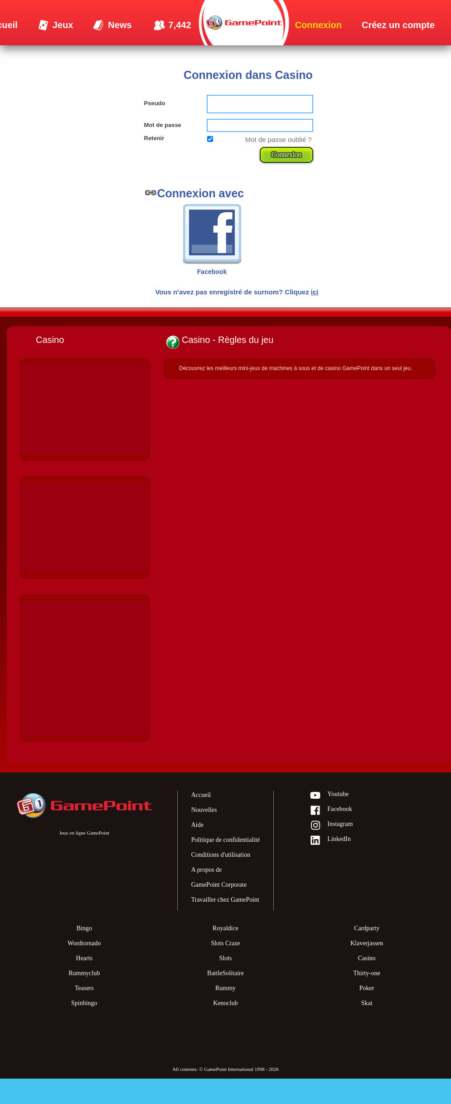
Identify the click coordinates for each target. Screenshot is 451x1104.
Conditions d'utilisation (220, 854)
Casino (367, 958)
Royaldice (225, 928)
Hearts (84, 958)
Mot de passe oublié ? (278, 139)
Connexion (286, 154)
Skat (367, 1003)
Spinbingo (84, 1003)
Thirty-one (366, 973)
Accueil (201, 794)
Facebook (331, 811)
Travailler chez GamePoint (225, 899)
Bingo (84, 928)
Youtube (329, 796)
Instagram (331, 826)
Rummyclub (84, 973)
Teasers (84, 988)
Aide (197, 824)
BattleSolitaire (225, 973)
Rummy (225, 988)
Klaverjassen (366, 943)
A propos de (206, 869)
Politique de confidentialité (225, 839)
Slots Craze (225, 943)
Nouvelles (204, 809)
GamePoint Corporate (219, 884)
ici (315, 292)
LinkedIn (330, 840)
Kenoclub (225, 1003)
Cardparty (366, 928)
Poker (366, 988)
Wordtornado (84, 943)
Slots (225, 958)
